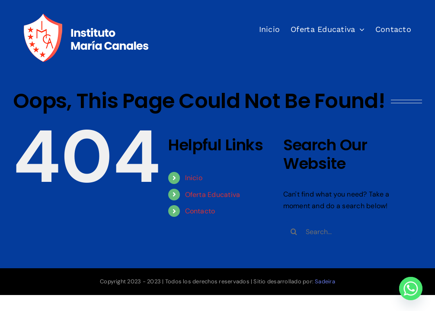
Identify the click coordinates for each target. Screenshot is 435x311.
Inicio (193, 177)
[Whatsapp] (410, 288)
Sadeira (325, 281)
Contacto (200, 211)
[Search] (294, 231)
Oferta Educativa (212, 194)
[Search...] (347, 231)
